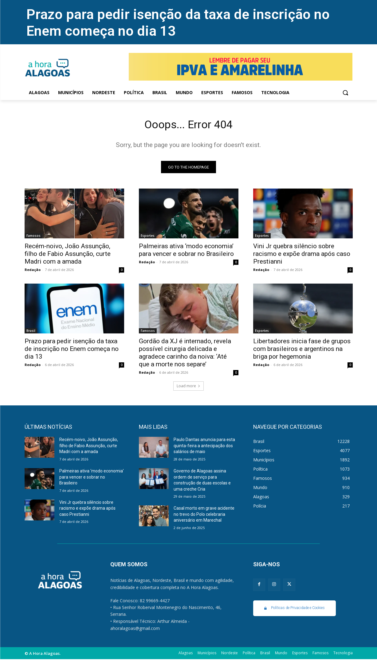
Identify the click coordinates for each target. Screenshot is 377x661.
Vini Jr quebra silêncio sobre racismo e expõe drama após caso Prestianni (301, 255)
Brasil (30, 332)
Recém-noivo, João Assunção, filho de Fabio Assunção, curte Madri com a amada (68, 255)
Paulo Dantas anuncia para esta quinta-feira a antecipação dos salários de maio (204, 447)
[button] (345, 92)
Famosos (33, 237)
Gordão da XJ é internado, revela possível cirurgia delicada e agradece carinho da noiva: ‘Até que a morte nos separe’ (185, 354)
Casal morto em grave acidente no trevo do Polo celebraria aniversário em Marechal (204, 516)
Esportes (148, 237)
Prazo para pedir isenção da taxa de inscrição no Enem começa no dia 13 (72, 350)
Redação (33, 271)
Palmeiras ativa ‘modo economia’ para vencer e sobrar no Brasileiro (186, 251)
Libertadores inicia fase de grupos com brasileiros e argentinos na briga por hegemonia (302, 350)
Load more (188, 387)
